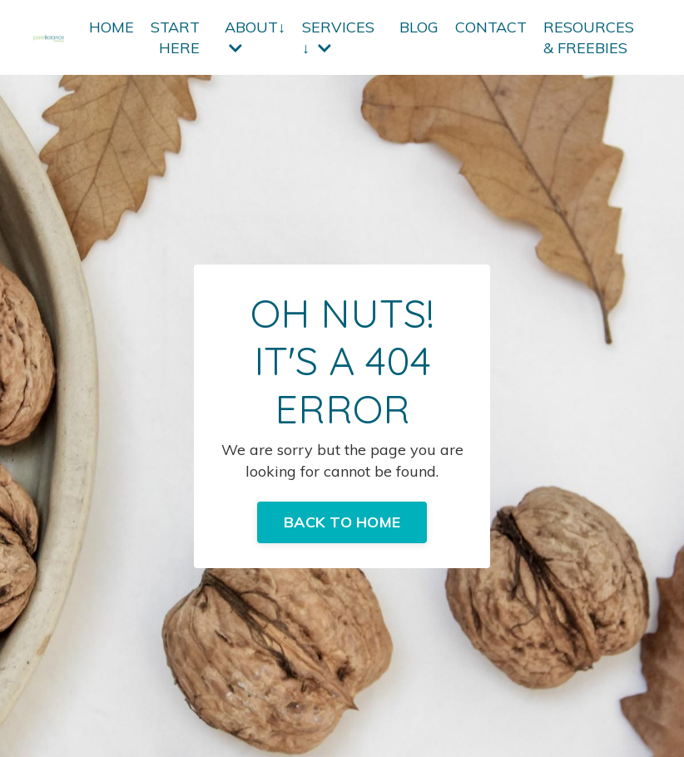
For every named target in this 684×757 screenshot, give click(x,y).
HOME (111, 27)
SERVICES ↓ (338, 37)
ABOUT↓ (255, 36)
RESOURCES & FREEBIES (588, 37)
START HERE (175, 37)
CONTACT (491, 27)
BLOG (419, 27)
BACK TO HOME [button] (342, 522)
